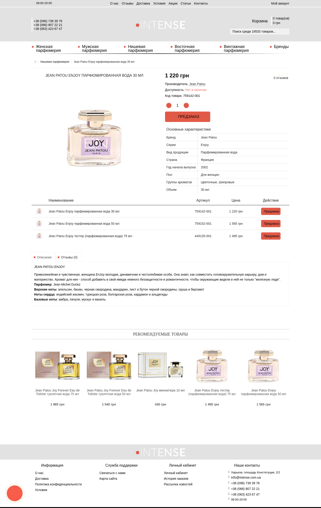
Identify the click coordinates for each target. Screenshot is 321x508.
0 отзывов (281, 78)
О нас (114, 3)
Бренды (281, 46)
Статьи (186, 3)
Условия (159, 3)
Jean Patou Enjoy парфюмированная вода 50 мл (84, 223)
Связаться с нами (112, 473)
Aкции (173, 3)
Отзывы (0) (69, 257)
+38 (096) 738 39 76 (48, 21)
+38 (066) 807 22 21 (48, 25)
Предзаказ (188, 117)
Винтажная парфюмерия (236, 48)
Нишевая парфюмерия (140, 48)
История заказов (176, 478)
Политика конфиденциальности (58, 484)
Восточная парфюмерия (187, 48)
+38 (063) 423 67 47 (48, 29)
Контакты (201, 3)
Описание (44, 257)
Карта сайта (108, 478)
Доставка (143, 3)
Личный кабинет (176, 473)
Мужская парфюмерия (94, 48)
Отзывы (127, 3)
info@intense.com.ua (246, 477)
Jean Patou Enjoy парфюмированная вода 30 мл (84, 211)
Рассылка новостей (178, 484)
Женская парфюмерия (48, 48)
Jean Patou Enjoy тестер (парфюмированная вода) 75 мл (90, 236)
